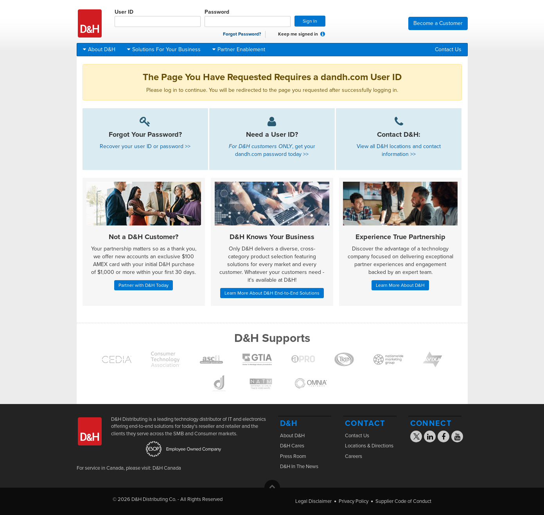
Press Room (293, 456)
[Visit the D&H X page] (418, 438)
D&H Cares (292, 446)
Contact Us (448, 49)
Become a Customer (438, 23)
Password (248, 18)
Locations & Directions (369, 446)
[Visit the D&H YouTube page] (457, 438)
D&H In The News (299, 466)
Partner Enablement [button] (238, 49)
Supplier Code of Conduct (403, 501)
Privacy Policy (353, 501)
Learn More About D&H (400, 285)
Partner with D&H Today (143, 285)
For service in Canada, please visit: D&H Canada (129, 468)
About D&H (292, 436)
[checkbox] (273, 34)
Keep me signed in (294, 34)
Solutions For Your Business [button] (164, 49)
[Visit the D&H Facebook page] (443, 438)
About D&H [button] (99, 49)
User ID (158, 18)
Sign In (310, 21)
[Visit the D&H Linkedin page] (430, 438)
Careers (353, 456)
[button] (322, 34)
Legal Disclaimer (313, 501)
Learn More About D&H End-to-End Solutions (272, 293)
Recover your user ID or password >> (145, 146)
